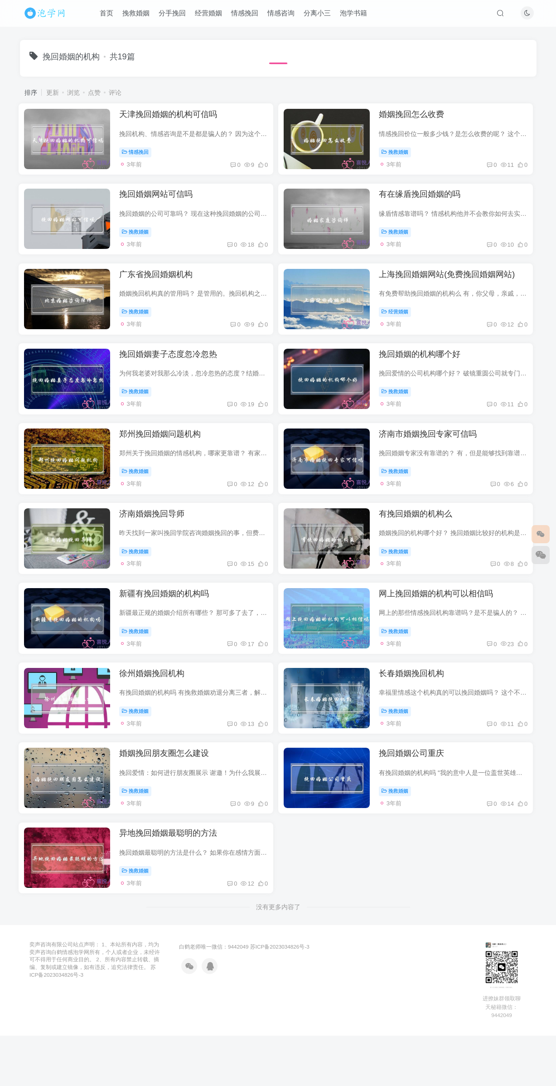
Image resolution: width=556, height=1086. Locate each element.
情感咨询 (284, 15)
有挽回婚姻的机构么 (422, 545)
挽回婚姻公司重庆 (418, 803)
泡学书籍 (356, 15)
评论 (115, 92)
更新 (52, 92)
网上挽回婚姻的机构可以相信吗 (443, 631)
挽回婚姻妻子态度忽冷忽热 (173, 374)
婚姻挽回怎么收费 (418, 117)
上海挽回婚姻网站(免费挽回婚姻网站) (454, 288)
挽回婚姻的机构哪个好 (427, 374)
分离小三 (320, 15)
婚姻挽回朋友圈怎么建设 (169, 803)
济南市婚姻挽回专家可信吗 (435, 460)
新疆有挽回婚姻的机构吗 (169, 631)
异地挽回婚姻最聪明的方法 (173, 888)
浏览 (73, 92)
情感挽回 (247, 15)
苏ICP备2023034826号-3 (279, 1005)
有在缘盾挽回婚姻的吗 (427, 203)
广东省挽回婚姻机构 (161, 288)
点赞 (94, 92)
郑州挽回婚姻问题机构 (165, 460)
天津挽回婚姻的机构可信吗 (173, 117)
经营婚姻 (211, 15)
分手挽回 (175, 15)
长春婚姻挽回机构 (418, 717)
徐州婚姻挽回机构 (156, 717)
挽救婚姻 (139, 15)
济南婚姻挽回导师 (156, 545)
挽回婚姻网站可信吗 (161, 203)
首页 (109, 15)
